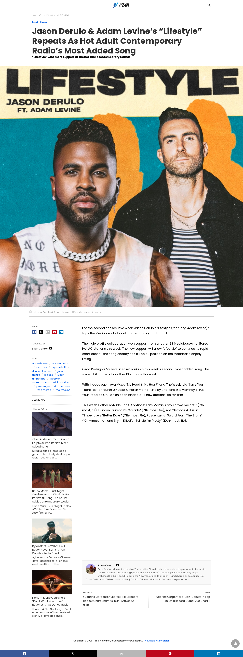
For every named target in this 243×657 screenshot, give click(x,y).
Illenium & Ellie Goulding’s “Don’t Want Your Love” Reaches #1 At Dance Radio (50, 601)
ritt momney (62, 386)
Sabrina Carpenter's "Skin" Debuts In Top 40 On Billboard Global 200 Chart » (183, 599)
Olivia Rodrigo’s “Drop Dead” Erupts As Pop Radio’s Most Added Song (50, 443)
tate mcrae (43, 390)
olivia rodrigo (61, 382)
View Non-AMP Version (157, 640)
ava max (41, 367)
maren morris (40, 382)
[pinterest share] (54, 332)
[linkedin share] (61, 332)
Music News (63, 15)
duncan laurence (42, 371)
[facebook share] (34, 332)
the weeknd (63, 390)
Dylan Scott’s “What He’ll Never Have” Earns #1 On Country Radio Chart (48, 549)
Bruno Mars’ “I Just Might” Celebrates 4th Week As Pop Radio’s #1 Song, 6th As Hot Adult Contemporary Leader (51, 496)
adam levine (40, 363)
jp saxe (48, 374)
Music (49, 15)
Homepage (37, 15)
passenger (43, 386)
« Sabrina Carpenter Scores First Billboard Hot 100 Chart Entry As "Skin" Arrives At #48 (110, 601)
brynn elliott (59, 367)
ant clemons (60, 363)
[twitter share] (41, 332)
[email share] (48, 332)
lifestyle (55, 378)
